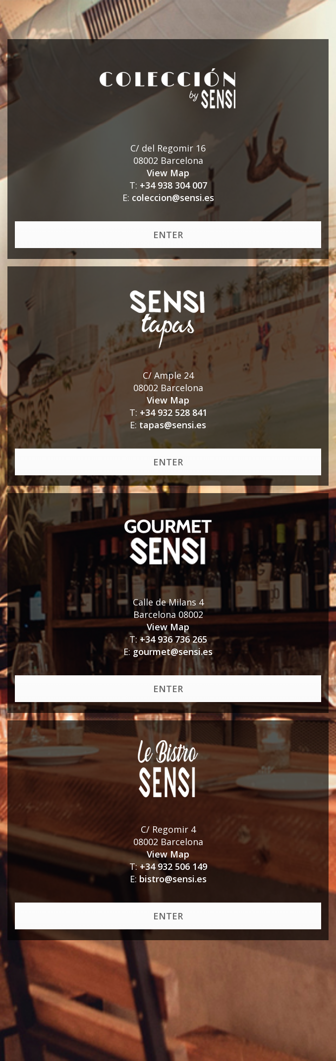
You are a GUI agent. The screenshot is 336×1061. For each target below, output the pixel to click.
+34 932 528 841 (173, 412)
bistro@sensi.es (173, 879)
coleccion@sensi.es (173, 197)
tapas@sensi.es (172, 425)
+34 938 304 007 (173, 185)
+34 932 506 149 (173, 866)
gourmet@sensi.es (173, 651)
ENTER (168, 235)
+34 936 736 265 (173, 639)
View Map (168, 173)
